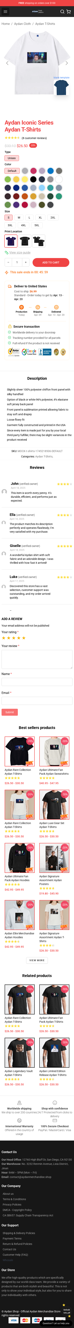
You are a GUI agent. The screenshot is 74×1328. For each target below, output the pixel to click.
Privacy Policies (12, 1204)
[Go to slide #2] (47, 107)
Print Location (13, 231)
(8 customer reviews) (34, 138)
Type (8, 152)
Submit (9, 712)
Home (6, 24)
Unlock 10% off (66, 1311)
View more (37, 960)
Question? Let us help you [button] (56, 1323)
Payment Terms (12, 1238)
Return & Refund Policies (17, 1243)
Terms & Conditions (14, 1199)
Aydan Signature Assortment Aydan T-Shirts (51, 937)
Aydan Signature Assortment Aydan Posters (50, 880)
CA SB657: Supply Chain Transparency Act (28, 1215)
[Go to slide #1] (27, 107)
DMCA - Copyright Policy (17, 1210)
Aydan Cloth (22, 24)
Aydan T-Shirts (45, 24)
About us (8, 1193)
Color (8, 164)
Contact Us (9, 1249)
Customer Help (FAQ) (15, 1254)
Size (7, 211)
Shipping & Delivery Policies (19, 1233)
